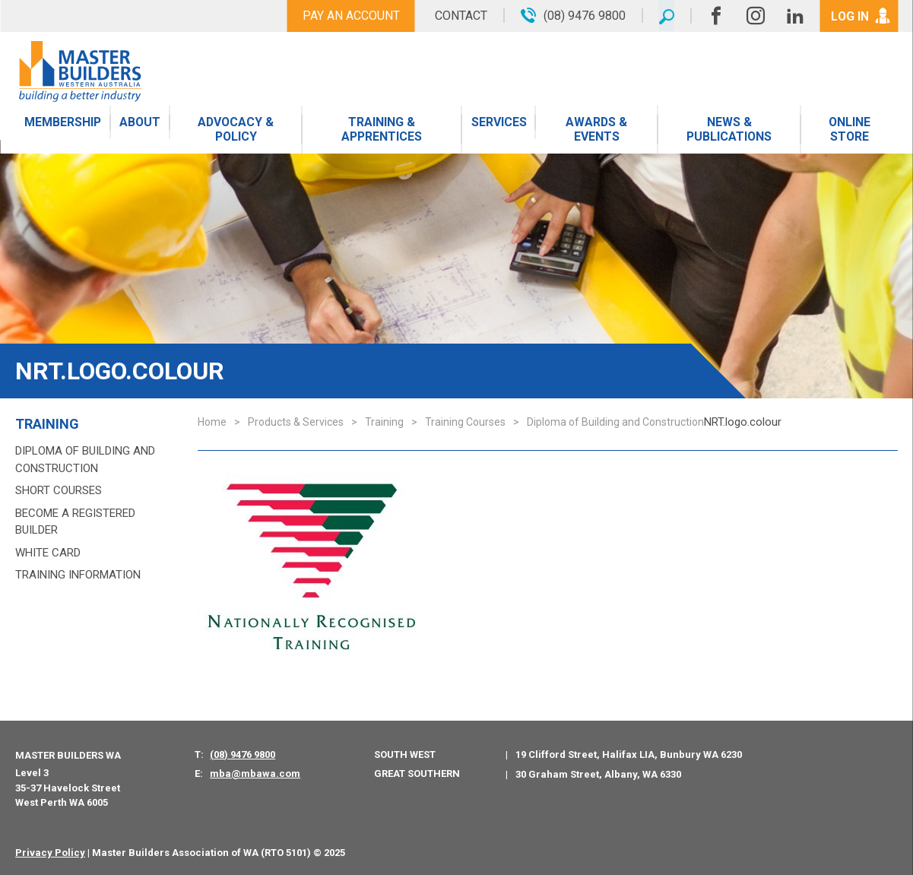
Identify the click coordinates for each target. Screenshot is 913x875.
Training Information (78, 575)
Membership (63, 123)
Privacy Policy (50, 852)
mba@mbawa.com (255, 773)
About (141, 123)
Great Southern (417, 773)
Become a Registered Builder (75, 521)
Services (500, 123)
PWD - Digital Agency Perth (415, 852)
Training (47, 424)
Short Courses (58, 490)
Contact (459, 15)
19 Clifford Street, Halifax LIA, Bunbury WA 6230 (628, 754)
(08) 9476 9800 (242, 754)
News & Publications (729, 130)
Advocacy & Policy (237, 130)
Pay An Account (349, 15)
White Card (48, 553)
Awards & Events (597, 130)
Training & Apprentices (384, 130)
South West (405, 754)
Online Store (849, 130)
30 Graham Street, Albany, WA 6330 (598, 774)
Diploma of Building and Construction (85, 459)
